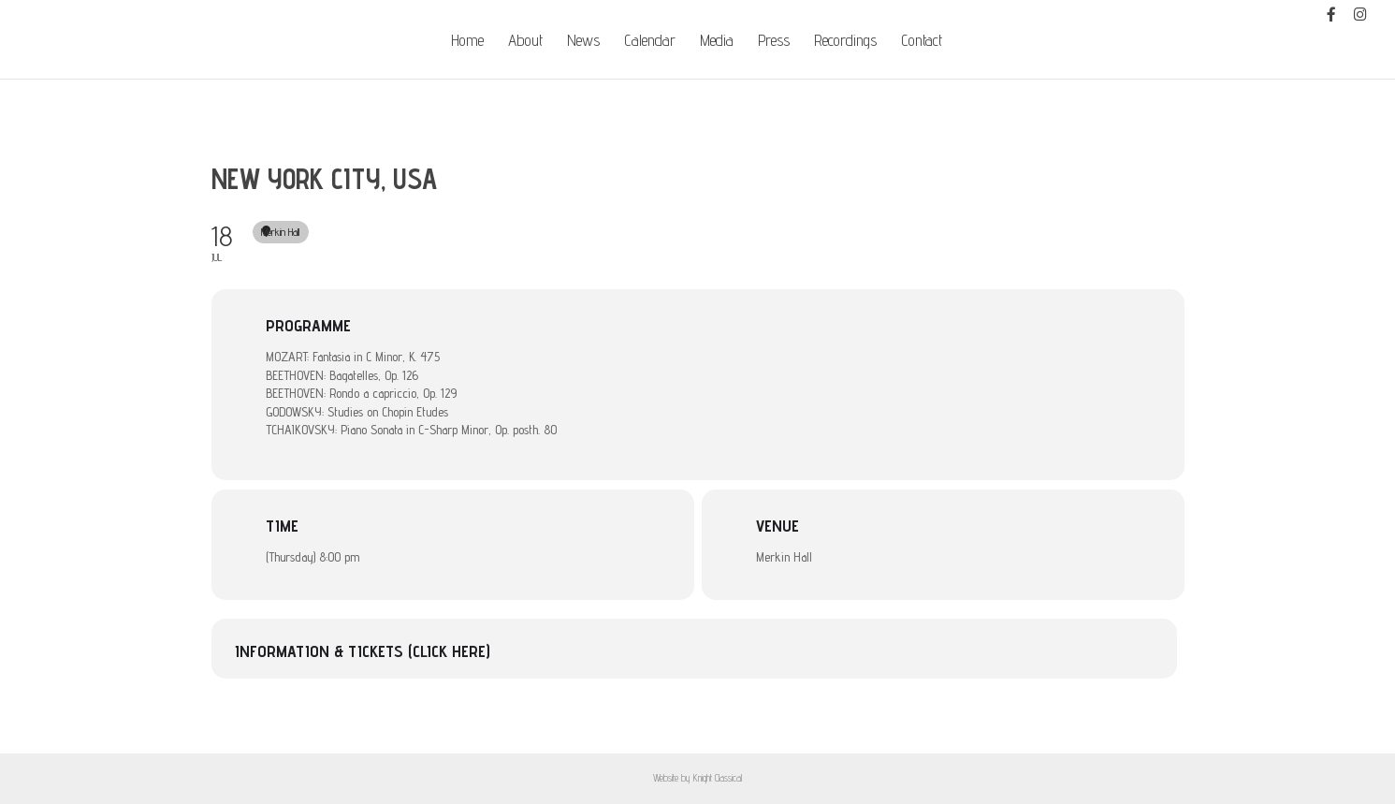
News (583, 42)
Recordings (845, 42)
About (525, 42)
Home (467, 42)
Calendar (650, 42)
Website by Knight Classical (697, 777)
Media (717, 42)
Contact (921, 42)
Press (774, 42)
